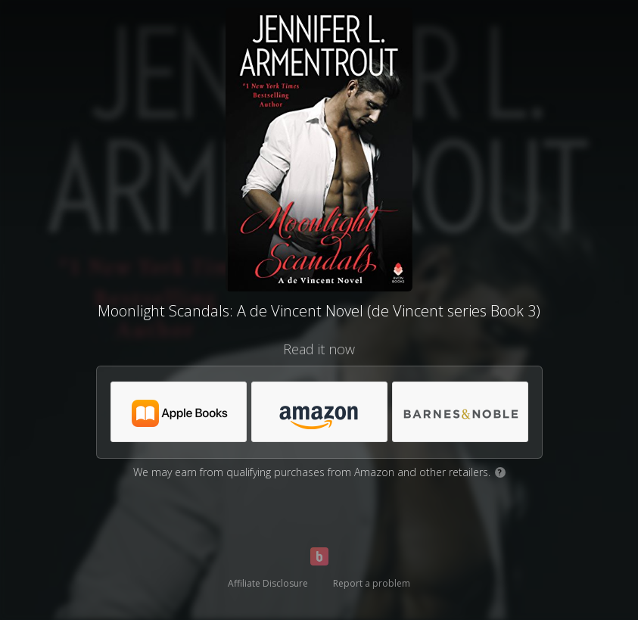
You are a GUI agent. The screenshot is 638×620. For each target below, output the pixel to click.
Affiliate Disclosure (268, 583)
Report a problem (371, 583)
